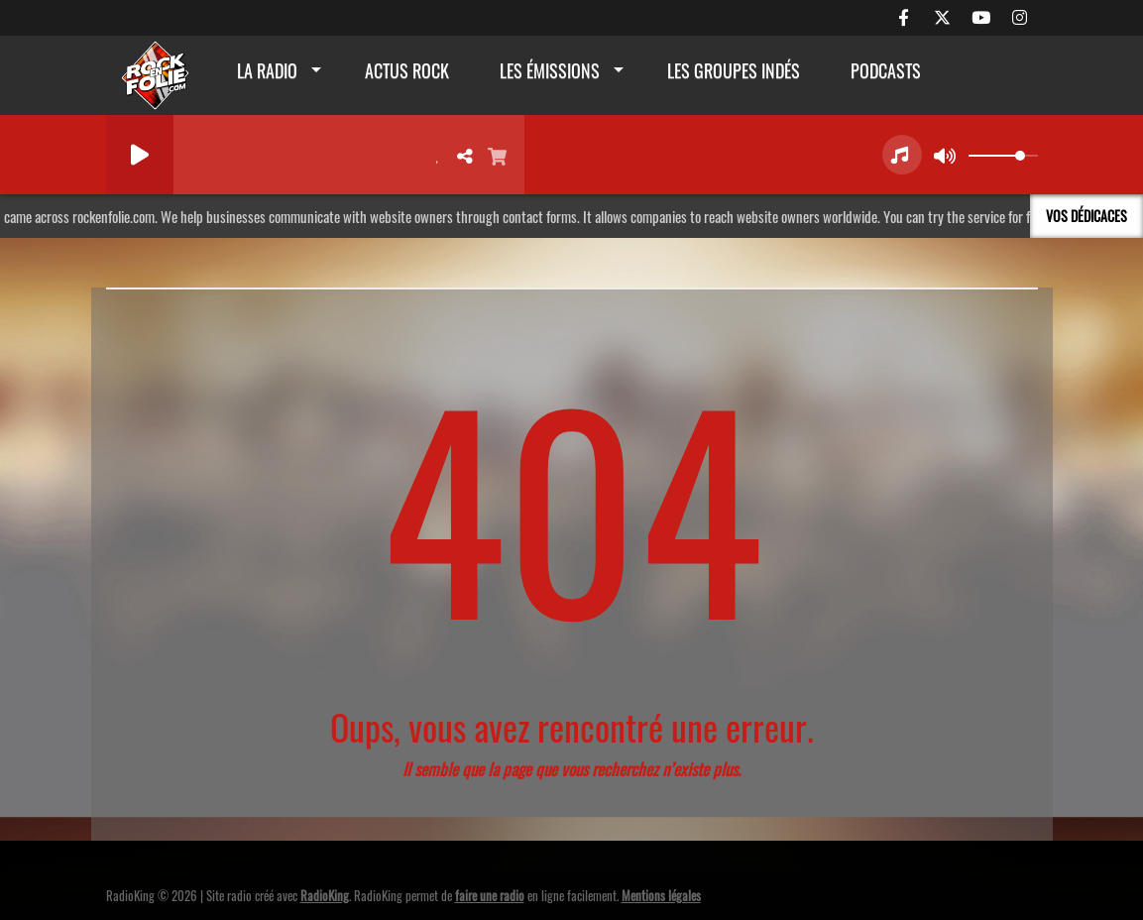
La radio (267, 70)
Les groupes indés (733, 70)
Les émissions (550, 70)
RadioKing (324, 895)
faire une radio (489, 895)
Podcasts (886, 70)
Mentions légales (661, 895)
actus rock (407, 70)
